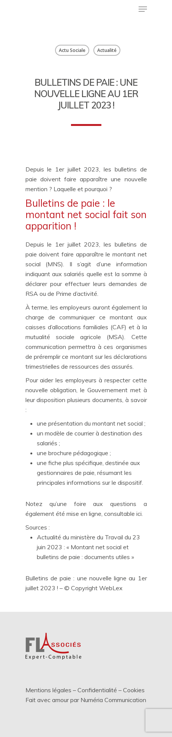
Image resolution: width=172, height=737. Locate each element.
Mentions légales (48, 690)
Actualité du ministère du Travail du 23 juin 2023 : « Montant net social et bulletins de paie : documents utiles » (88, 547)
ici (139, 513)
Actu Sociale (72, 50)
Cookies (134, 690)
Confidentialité (97, 690)
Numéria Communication (113, 700)
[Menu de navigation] (143, 9)
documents (107, 400)
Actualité (107, 50)
